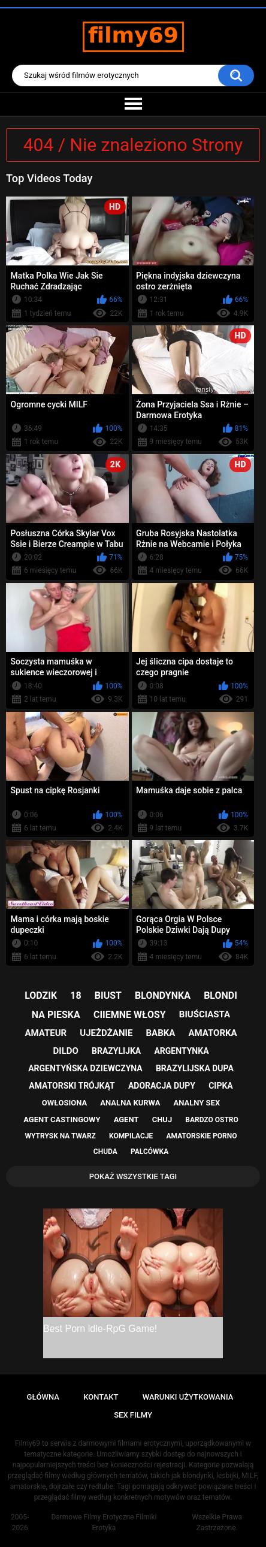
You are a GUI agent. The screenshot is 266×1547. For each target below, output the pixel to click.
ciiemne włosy (129, 1014)
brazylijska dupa (195, 1068)
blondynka (163, 995)
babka (160, 1033)
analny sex (197, 1102)
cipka (220, 1085)
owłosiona (64, 1102)
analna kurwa (130, 1102)
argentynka (181, 1051)
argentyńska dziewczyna (85, 1068)
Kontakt (100, 1396)
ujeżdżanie (106, 1033)
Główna (43, 1396)
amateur (45, 1033)
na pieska (56, 1014)
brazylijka (116, 1051)
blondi (220, 995)
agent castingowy (61, 1119)
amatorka (212, 1033)
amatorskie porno (202, 1136)
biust (108, 995)
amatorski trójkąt (71, 1085)
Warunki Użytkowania (188, 1396)
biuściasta (204, 1014)
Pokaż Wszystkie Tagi (133, 1176)
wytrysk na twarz (60, 1136)
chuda (105, 1151)
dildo (65, 1051)
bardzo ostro (211, 1120)
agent (126, 1119)
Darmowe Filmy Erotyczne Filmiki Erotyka (103, 1522)
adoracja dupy (161, 1085)
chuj (162, 1119)
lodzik (41, 995)
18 (75, 995)
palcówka (149, 1151)
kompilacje (131, 1136)
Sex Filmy (133, 1414)
